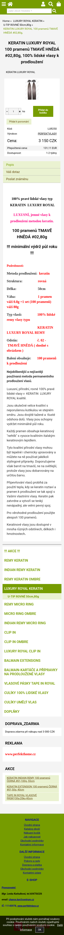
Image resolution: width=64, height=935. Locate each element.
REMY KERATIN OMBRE (22, 579)
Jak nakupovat (32, 836)
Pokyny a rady (32, 861)
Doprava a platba (32, 864)
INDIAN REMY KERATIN (22, 570)
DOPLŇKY (11, 712)
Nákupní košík (32, 832)
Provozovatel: (9, 887)
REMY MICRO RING (19, 604)
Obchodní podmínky (32, 840)
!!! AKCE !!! (12, 551)
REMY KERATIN (16, 560)
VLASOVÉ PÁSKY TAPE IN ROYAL (29, 683)
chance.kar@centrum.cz (21, 899)
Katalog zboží (32, 828)
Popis (10, 164)
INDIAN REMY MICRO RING (25, 623)
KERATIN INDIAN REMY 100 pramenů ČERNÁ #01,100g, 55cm (28, 779)
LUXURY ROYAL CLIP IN (22, 651)
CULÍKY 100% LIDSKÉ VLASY (26, 693)
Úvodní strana (32, 825)
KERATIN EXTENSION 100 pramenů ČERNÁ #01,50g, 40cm (32, 788)
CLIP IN (10, 632)
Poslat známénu (17, 179)
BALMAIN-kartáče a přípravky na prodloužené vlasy (31, 672)
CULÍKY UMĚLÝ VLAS (20, 702)
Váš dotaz (13, 172)
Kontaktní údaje (32, 872)
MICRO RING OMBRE (20, 614)
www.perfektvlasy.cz (28, 905)
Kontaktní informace (32, 844)
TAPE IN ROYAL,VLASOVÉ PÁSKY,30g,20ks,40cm (22, 797)
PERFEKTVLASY (47, 133)
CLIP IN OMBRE (16, 642)
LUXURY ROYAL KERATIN (23, 589)
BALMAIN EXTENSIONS (22, 661)
